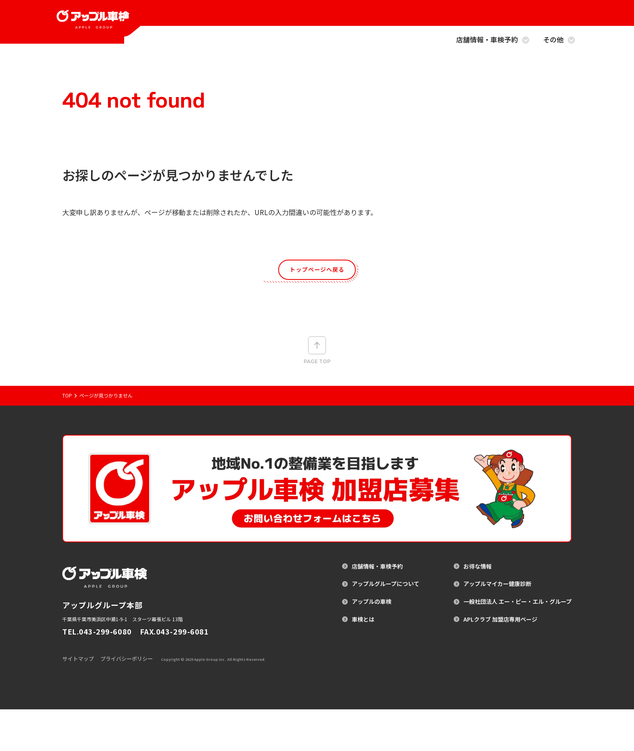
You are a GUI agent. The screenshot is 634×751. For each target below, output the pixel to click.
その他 (559, 40)
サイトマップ (78, 700)
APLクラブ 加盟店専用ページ (500, 649)
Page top (317, 357)
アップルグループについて (385, 614)
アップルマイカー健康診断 (497, 614)
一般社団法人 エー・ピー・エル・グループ (517, 631)
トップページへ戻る (317, 272)
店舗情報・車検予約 (492, 40)
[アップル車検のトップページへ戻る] (106, 30)
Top (67, 413)
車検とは (363, 649)
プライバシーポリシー (126, 700)
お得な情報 (477, 596)
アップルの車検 (371, 631)
